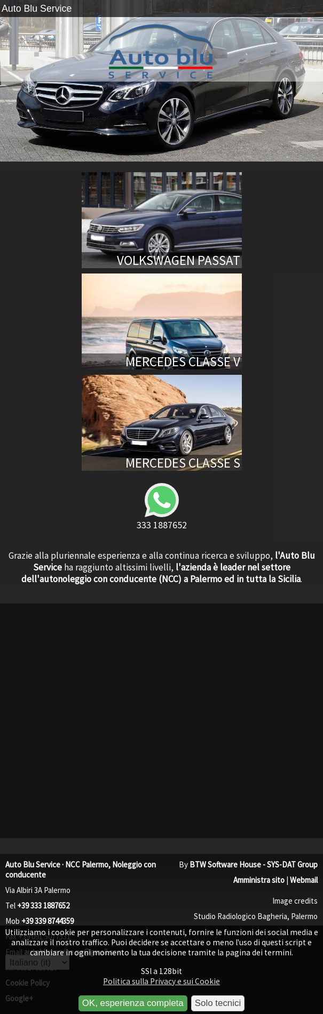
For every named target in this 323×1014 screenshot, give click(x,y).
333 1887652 (162, 506)
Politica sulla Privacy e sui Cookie (161, 981)
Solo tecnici (218, 1003)
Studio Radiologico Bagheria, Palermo (256, 916)
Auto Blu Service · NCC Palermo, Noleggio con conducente (80, 869)
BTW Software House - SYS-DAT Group (254, 864)
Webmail (304, 880)
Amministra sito (259, 880)
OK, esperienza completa (133, 1003)
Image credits (295, 901)
